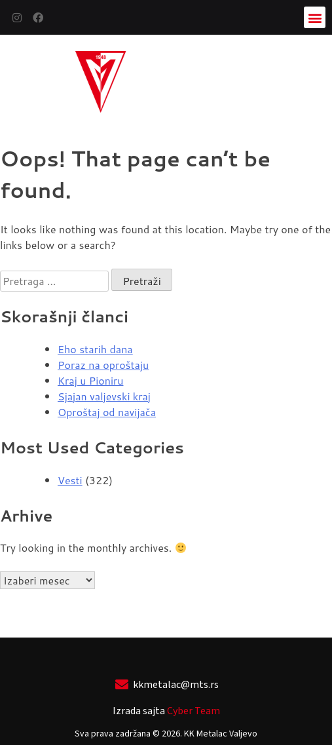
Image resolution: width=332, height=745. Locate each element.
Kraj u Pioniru (90, 380)
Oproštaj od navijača (107, 411)
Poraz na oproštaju (103, 364)
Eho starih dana (95, 348)
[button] (314, 17)
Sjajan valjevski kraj (104, 396)
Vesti (70, 479)
